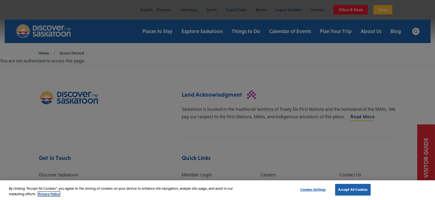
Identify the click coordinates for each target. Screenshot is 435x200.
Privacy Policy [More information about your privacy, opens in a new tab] (49, 194)
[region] (217, 190)
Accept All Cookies (353, 190)
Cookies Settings (313, 190)
